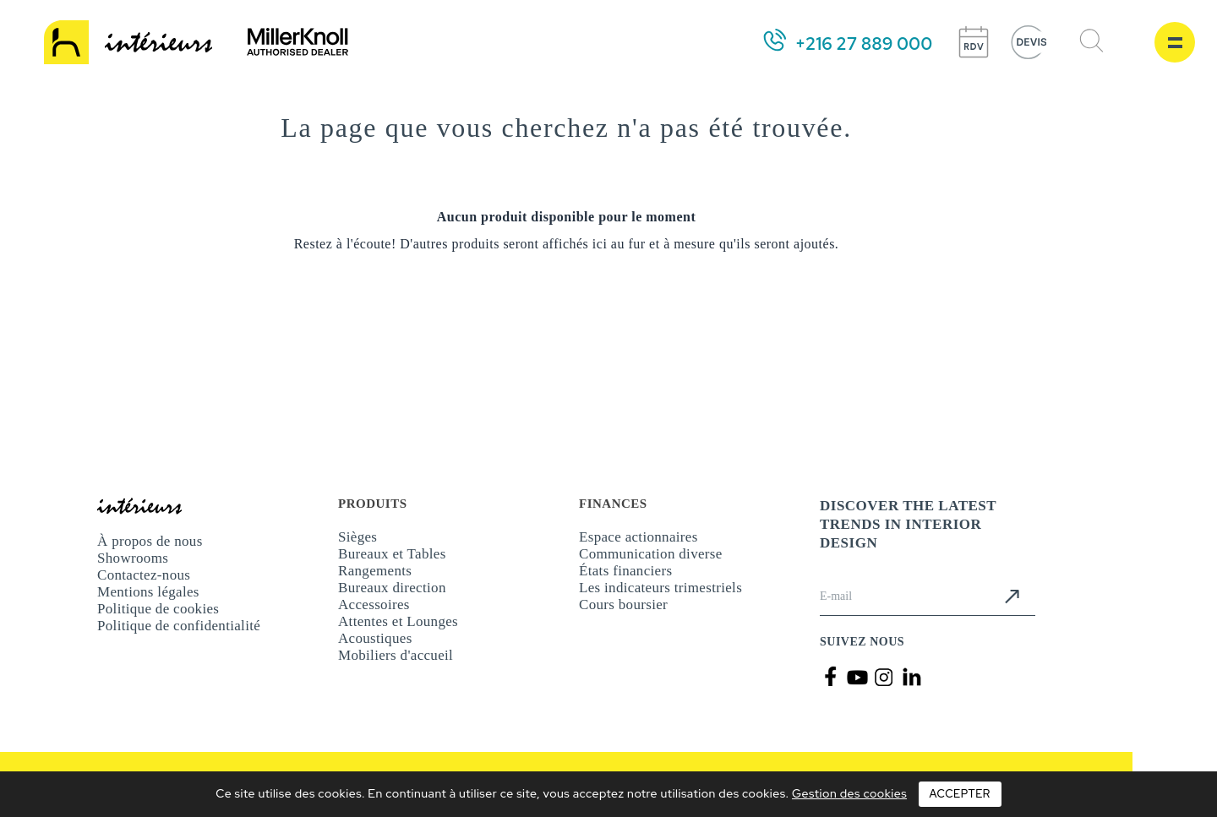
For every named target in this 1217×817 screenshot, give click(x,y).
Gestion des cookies (849, 793)
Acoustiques (375, 638)
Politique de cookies (158, 609)
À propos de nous (150, 541)
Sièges (357, 537)
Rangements (375, 571)
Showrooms (132, 558)
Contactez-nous (143, 575)
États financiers (625, 571)
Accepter (960, 794)
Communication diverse (651, 554)
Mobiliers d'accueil (395, 655)
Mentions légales (148, 592)
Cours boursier (623, 604)
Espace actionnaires (638, 537)
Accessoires (374, 604)
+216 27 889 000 (863, 44)
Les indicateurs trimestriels (660, 588)
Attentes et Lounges (398, 621)
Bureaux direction (392, 588)
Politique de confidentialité (178, 626)
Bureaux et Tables (392, 554)
